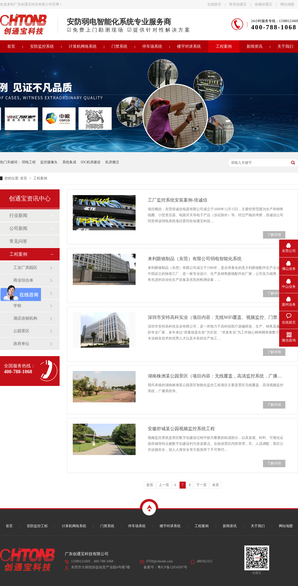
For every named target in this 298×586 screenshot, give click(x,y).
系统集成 (69, 162)
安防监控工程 (37, 526)
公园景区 (21, 331)
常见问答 (18, 241)
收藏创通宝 (263, 4)
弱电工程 (29, 162)
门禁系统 (119, 46)
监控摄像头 (49, 162)
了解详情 (274, 235)
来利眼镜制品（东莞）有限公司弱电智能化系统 (195, 258)
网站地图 (287, 4)
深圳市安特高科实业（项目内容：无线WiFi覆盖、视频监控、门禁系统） (216, 317)
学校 (17, 305)
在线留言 (214, 4)
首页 (24, 178)
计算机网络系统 (83, 46)
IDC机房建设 (91, 162)
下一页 (201, 485)
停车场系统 (152, 46)
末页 (215, 485)
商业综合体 (23, 280)
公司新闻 (18, 228)
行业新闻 (18, 215)
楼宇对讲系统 (189, 46)
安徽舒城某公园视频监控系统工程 (181, 428)
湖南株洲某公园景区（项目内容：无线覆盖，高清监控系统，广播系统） (216, 376)
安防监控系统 (42, 46)
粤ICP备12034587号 (172, 567)
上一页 (164, 485)
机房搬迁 (112, 162)
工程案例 (224, 46)
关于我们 (258, 526)
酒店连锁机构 (25, 318)
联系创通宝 (238, 4)
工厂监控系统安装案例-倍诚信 (177, 200)
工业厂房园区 (25, 267)
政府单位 (21, 343)
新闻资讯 (254, 46)
